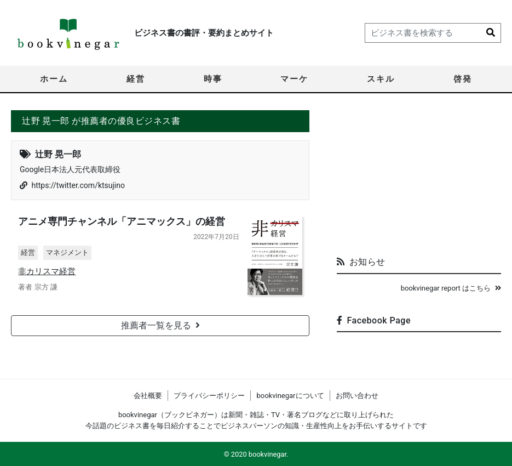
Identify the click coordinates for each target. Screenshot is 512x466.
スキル (381, 79)
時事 (213, 79)
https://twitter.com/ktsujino (78, 185)
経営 (135, 79)
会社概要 (148, 395)
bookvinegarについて (290, 395)
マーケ (294, 79)
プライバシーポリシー (209, 395)
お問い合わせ (357, 395)
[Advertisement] (419, 178)
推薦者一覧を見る (160, 327)
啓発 (462, 79)
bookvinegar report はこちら (451, 288)
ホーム (54, 79)
